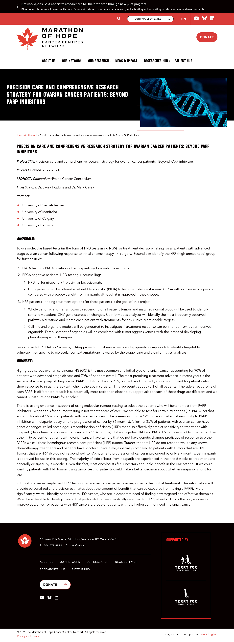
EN (183, 19)
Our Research (99, 61)
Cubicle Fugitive (208, 634)
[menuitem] (49, 61)
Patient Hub (183, 61)
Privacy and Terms (28, 636)
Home (19, 135)
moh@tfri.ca (77, 545)
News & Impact (127, 61)
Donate (207, 37)
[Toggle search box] (118, 18)
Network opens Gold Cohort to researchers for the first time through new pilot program (83, 4)
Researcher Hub (157, 61)
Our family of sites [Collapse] (148, 18)
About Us (50, 61)
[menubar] (117, 61)
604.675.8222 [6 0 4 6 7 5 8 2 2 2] (53, 545)
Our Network (73, 61)
